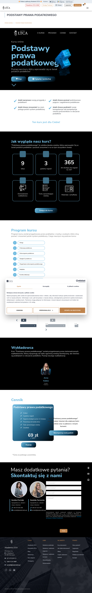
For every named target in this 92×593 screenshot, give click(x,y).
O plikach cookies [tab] (73, 286)
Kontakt (73, 33)
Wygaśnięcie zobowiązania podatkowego (31, 264)
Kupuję (29, 445)
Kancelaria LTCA (32, 548)
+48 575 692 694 (18, 508)
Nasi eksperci (31, 558)
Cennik (63, 33)
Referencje (31, 555)
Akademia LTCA (32, 545)
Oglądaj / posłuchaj (41, 79)
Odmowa (19, 310)
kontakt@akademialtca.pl (20, 510)
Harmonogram (46, 563)
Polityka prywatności (78, 555)
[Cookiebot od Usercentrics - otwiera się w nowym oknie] (77, 281)
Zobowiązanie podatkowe (27, 253)
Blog (29, 551)
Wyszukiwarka (47, 560)
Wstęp (21, 243)
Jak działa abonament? (64, 548)
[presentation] (63, 524)
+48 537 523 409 (37, 508)
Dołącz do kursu (46, 210)
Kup (19, 79)
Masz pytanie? (76, 545)
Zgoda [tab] (19, 286)
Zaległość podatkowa (26, 259)
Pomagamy (31, 561)
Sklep (59, 551)
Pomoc (59, 5)
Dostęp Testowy (47, 5)
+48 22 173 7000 (11, 561)
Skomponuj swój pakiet (63, 433)
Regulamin (75, 551)
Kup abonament (62, 545)
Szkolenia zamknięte (48, 545)
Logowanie (68, 5)
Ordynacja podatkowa (26, 248)
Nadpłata (22, 269)
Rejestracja (78, 5)
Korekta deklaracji (24, 275)
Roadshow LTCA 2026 (32, 5)
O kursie (41, 33)
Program (52, 33)
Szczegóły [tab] (46, 286)
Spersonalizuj (46, 310)
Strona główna (9, 23)
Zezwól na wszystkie (72, 310)
